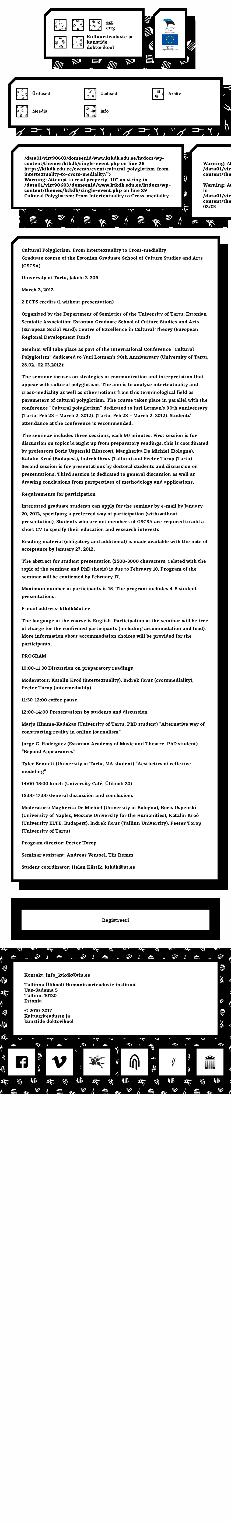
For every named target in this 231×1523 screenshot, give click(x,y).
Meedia (39, 111)
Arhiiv (174, 94)
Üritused (41, 94)
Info (104, 111)
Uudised (108, 94)
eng (110, 27)
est (109, 22)
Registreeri (115, 920)
